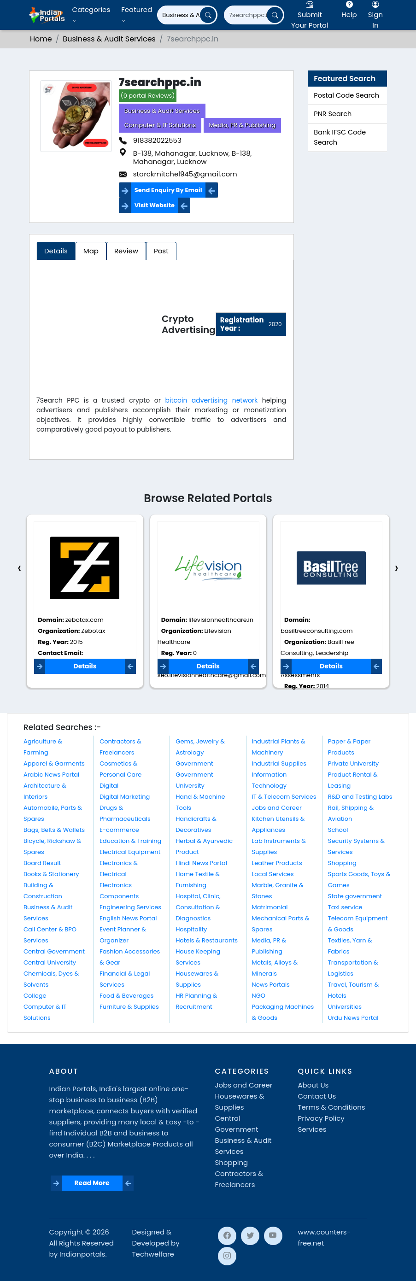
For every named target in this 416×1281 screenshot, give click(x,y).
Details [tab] (56, 251)
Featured (136, 14)
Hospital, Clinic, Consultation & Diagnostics (198, 907)
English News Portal (128, 918)
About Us (313, 1085)
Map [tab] (91, 251)
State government (355, 896)
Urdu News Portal (353, 1017)
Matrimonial (270, 907)
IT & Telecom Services (284, 796)
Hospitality (191, 929)
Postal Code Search (346, 95)
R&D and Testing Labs (360, 796)
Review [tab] (126, 251)
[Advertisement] (99, 326)
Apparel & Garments (54, 763)
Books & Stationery (51, 874)
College (35, 995)
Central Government (54, 951)
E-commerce (119, 829)
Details (84, 666)
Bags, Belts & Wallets (54, 829)
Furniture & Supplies (129, 1006)
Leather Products (277, 863)
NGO (258, 995)
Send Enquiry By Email (168, 190)
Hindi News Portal (201, 863)
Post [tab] (161, 251)
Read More (91, 1182)
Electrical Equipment (130, 852)
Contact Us (317, 1096)
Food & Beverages (126, 995)
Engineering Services (130, 907)
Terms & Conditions (331, 1107)
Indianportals (82, 1254)
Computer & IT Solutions (160, 125)
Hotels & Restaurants (207, 940)
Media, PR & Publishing (242, 125)
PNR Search (333, 113)
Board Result (42, 863)
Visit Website (155, 205)
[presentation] (19, 568)
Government (194, 763)
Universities (345, 1006)
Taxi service (345, 907)
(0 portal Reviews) (148, 95)
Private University (353, 763)
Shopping (342, 863)
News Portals (271, 984)
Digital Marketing (125, 796)
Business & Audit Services (162, 110)
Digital (109, 785)
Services (312, 1129)
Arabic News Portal (51, 774)
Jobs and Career (277, 807)
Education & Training (130, 840)
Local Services (273, 874)
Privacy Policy (321, 1118)
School (338, 829)
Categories (91, 14)
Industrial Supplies (279, 763)
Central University (49, 962)
